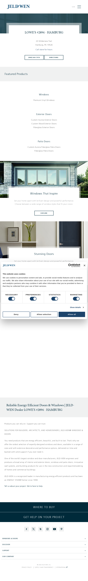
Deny (16, 314)
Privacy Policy (27, 567)
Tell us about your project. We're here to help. (23, 486)
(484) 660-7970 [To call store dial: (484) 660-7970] (34, 57)
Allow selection (44, 314)
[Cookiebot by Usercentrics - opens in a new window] (70, 265)
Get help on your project (44, 517)
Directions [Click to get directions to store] (53, 57)
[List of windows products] (44, 100)
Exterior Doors (44, 114)
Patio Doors (44, 141)
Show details (75, 307)
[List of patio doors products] (44, 149)
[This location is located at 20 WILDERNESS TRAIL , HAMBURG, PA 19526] (44, 43)
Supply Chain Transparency (44, 567)
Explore (44, 213)
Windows (44, 94)
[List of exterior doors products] (44, 123)
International (61, 567)
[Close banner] (84, 265)
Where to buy (44, 507)
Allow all (72, 314)
